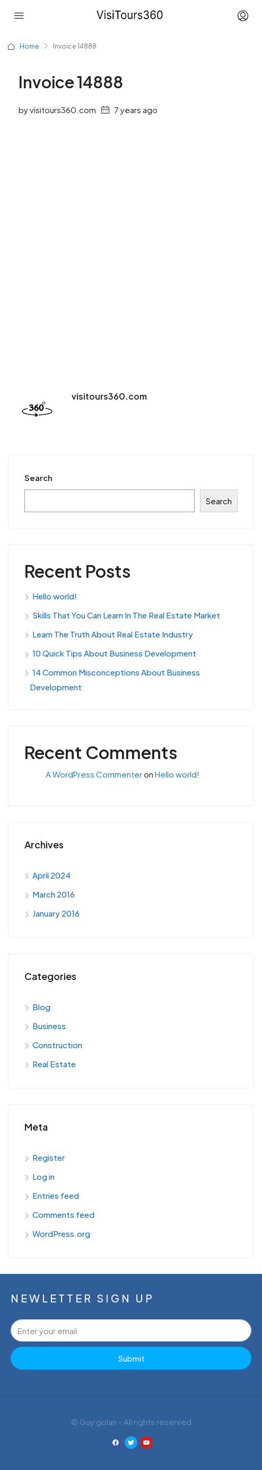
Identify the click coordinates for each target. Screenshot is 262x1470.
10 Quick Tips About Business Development (114, 653)
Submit (131, 1358)
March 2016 (53, 894)
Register (48, 1157)
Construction (57, 1045)
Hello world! (54, 596)
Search (38, 478)
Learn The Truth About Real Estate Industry (112, 634)
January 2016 (56, 913)
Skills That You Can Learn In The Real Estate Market (126, 615)
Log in (43, 1176)
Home (29, 46)
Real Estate (54, 1064)
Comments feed (63, 1214)
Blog (41, 1007)
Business (49, 1026)
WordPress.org (61, 1233)
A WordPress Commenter (94, 774)
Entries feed (55, 1195)
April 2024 (51, 875)
